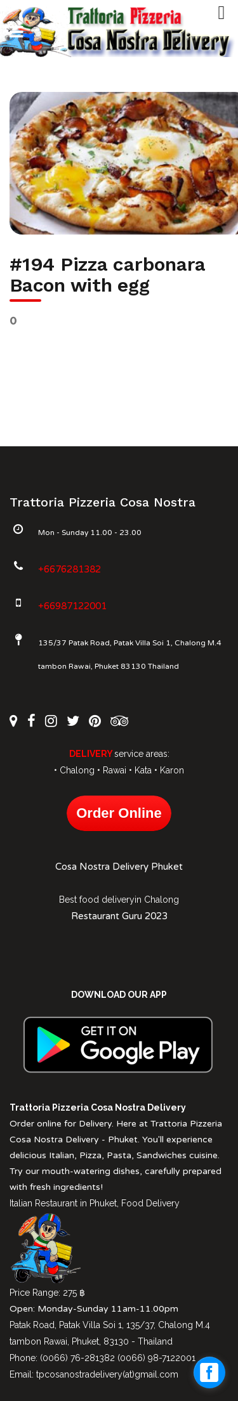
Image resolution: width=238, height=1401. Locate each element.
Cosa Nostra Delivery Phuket (119, 866)
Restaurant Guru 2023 (119, 916)
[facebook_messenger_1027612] (209, 1372)
